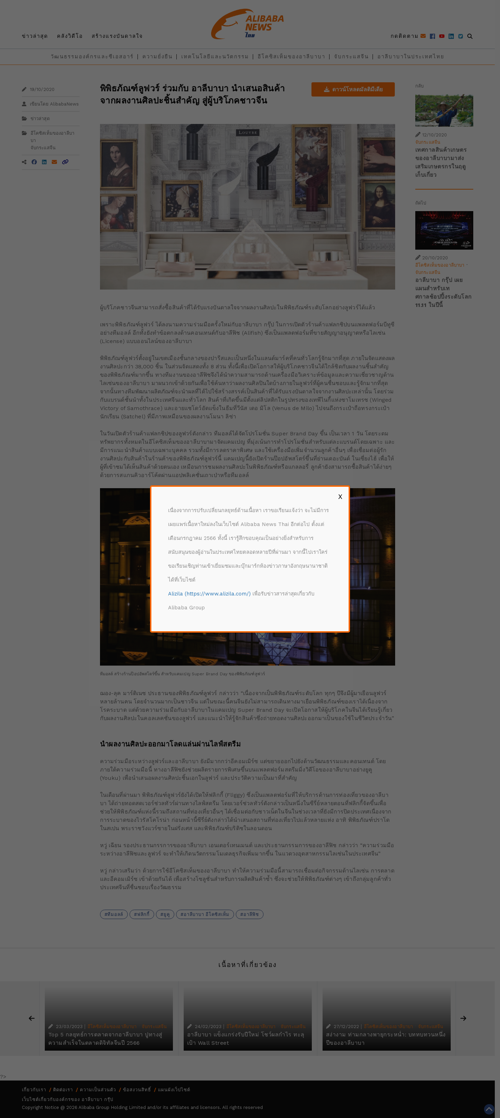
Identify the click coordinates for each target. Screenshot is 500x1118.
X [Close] (340, 496)
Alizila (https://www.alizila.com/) (209, 594)
